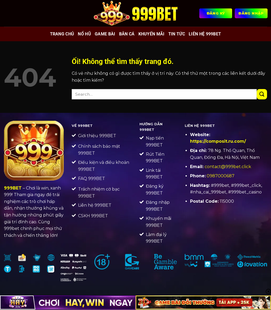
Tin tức (176, 33)
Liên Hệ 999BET (205, 33)
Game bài (105, 33)
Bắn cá (127, 33)
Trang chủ (62, 33)
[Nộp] (262, 94)
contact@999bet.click (228, 166)
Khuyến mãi (151, 33)
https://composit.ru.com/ (218, 141)
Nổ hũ (84, 33)
